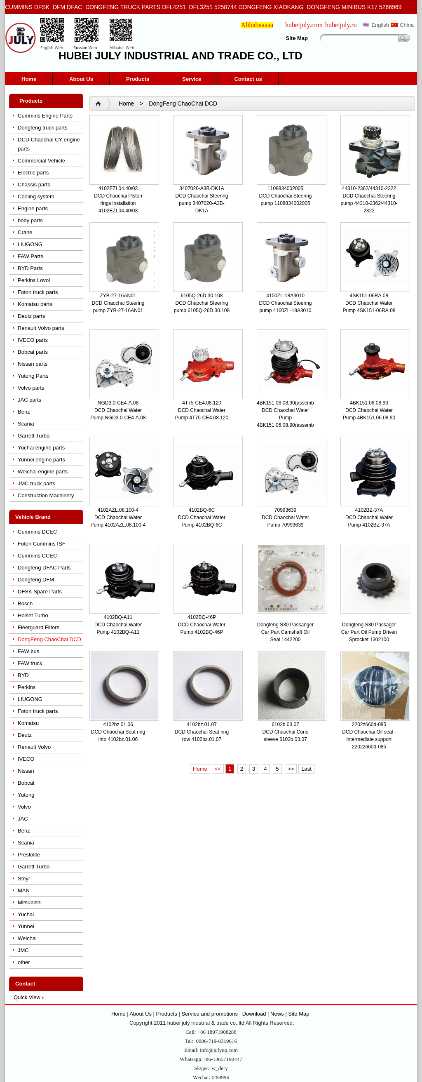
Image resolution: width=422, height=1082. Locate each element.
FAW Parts (30, 256)
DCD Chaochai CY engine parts (49, 144)
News (277, 1014)
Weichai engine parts (43, 471)
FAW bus (28, 651)
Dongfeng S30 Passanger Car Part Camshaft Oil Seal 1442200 (285, 632)
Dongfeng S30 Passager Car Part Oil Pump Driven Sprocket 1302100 (369, 632)
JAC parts (29, 400)
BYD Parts (30, 268)
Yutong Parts (33, 376)
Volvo (24, 807)
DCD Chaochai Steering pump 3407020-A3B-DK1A (201, 203)
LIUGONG (30, 244)
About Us (81, 79)
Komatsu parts (35, 304)
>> (291, 769)
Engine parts (33, 208)
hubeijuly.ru (341, 24)
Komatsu (28, 723)
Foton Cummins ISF (42, 544)
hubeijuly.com (304, 24)
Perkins (26, 687)
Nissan (26, 771)
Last (306, 769)
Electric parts (33, 172)
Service (191, 79)
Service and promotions (210, 1014)
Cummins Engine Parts (45, 116)
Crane (25, 232)
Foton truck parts (38, 292)
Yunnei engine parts (41, 459)
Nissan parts (32, 364)
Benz (24, 412)
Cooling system (36, 196)
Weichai (27, 938)
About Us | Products (153, 1014)
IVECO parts (33, 340)
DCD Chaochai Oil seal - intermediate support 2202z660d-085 (369, 739)
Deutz (25, 735)
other (24, 962)
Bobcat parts (33, 352)
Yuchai (26, 914)
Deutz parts (31, 316)
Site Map (297, 38)
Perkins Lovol (34, 280)
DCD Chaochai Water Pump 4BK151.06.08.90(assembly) (288, 417)
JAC (23, 819)
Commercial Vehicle (41, 161)
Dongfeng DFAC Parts (44, 568)
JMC (23, 950)
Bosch (25, 603)
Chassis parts (34, 184)
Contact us (248, 79)
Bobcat (26, 783)
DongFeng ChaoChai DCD (49, 639)
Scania (26, 424)
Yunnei (26, 926)
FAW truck (30, 663)
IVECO (26, 759)
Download (254, 1014)
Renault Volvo (34, 747)
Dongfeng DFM (36, 579)
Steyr (24, 878)
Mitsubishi (30, 902)
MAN (24, 890)
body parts (30, 220)
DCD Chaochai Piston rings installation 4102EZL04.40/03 (118, 203)
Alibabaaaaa (257, 24)
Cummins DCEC (37, 532)
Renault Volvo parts (41, 328)
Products (137, 79)
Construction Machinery (46, 495)
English (380, 25)
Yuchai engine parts (41, 448)
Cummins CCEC (37, 556)
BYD (23, 675)
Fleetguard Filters (38, 627)
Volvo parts (31, 388)
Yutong (26, 795)
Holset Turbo (33, 615)
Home (28, 79)
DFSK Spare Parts (40, 591)
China (407, 25)
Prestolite (29, 854)
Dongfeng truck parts (43, 128)
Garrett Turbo (33, 436)
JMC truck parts (36, 483)
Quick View (27, 997)
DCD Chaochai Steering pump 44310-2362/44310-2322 (368, 203)
